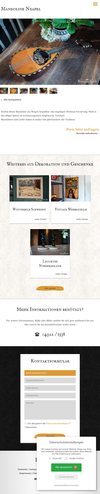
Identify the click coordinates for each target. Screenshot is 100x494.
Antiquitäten (35, 469)
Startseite (22, 469)
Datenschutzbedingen (57, 423)
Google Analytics (74, 458)
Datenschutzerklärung (62, 485)
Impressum (75, 485)
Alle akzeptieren (66, 467)
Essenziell (55, 458)
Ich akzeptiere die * (48, 423)
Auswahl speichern (66, 477)
